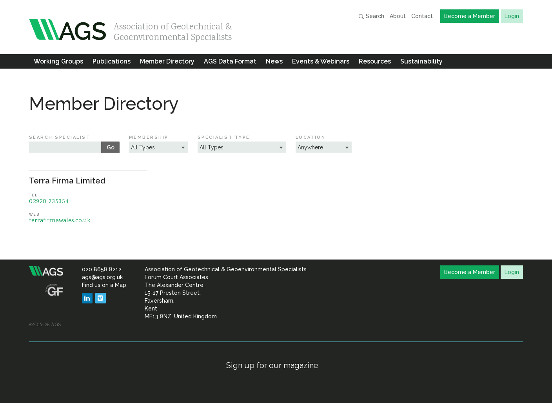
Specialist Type (224, 137)
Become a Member (469, 16)
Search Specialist (59, 137)
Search (371, 16)
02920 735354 (49, 201)
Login (512, 16)
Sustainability (421, 61)
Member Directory (167, 61)
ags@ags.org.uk (102, 277)
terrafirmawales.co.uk (60, 220)
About (398, 16)
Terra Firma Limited (67, 180)
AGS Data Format (230, 61)
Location (311, 137)
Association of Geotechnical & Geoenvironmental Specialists (173, 30)
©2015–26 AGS (45, 325)
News (274, 61)
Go (110, 147)
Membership (149, 137)
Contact (422, 16)
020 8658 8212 (102, 269)
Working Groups (58, 61)
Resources (375, 61)
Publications (112, 61)
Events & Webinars (320, 61)
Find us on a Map (104, 285)
